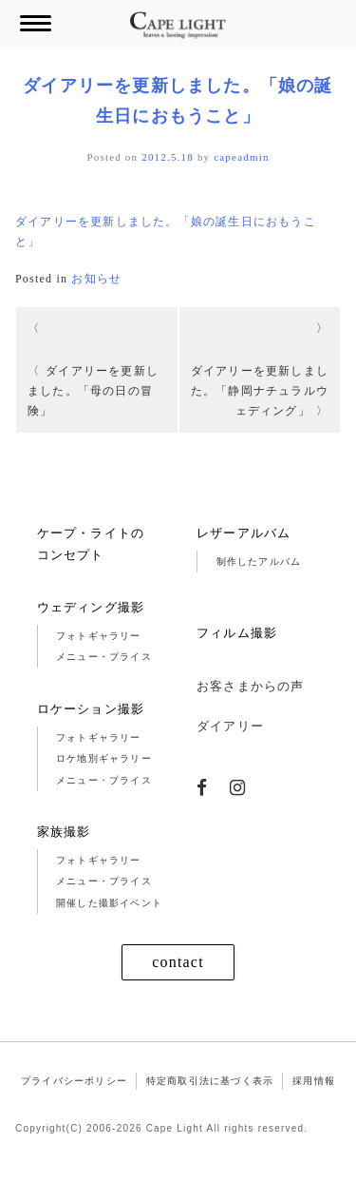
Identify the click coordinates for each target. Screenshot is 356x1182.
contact (178, 962)
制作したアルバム (259, 561)
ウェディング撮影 (91, 607)
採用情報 (313, 1080)
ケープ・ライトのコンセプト (91, 544)
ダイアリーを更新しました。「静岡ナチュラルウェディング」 (259, 390)
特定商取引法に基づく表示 (209, 1080)
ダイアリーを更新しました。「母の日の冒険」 (93, 390)
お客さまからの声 (251, 686)
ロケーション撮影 (91, 709)
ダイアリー (230, 726)
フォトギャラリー (98, 635)
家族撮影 (64, 831)
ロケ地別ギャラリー (104, 758)
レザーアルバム (243, 533)
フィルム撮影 (237, 633)
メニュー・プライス (104, 656)
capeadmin (241, 157)
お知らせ (96, 278)
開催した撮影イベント (109, 903)
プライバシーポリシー (74, 1080)
